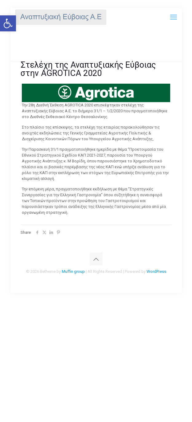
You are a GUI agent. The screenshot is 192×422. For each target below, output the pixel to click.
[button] (8, 23)
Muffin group (73, 271)
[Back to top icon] (96, 259)
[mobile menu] (173, 17)
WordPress (156, 271)
